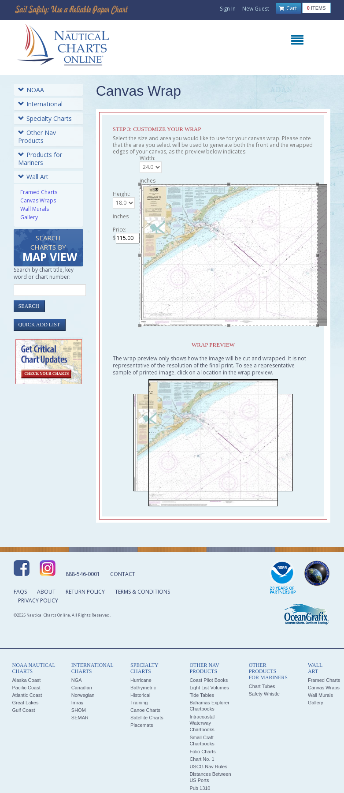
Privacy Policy (38, 600)
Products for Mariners (40, 158)
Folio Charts (202, 751)
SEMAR (80, 717)
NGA (76, 680)
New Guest (255, 8)
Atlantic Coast (27, 695)
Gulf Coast (23, 710)
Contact (122, 574)
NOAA (31, 90)
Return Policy (85, 591)
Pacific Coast (26, 687)
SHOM (78, 710)
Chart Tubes (262, 686)
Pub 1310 (199, 788)
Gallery (29, 217)
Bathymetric (143, 687)
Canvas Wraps (38, 200)
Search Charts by (49, 249)
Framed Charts (38, 192)
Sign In (228, 8)
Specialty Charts (45, 118)
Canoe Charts (145, 710)
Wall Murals (34, 209)
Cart (288, 8)
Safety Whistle (264, 693)
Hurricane (141, 680)
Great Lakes (25, 702)
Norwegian (83, 695)
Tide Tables (201, 695)
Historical (140, 695)
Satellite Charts (146, 717)
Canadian (81, 687)
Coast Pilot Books (208, 680)
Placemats (141, 725)
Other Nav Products (37, 136)
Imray (77, 702)
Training (139, 702)
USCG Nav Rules (208, 766)
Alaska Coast (26, 680)
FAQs (20, 591)
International (40, 104)
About (46, 591)
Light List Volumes (209, 687)
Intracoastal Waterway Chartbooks (202, 723)
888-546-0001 (83, 574)
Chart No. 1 (201, 759)
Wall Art (33, 176)
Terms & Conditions (142, 591)
